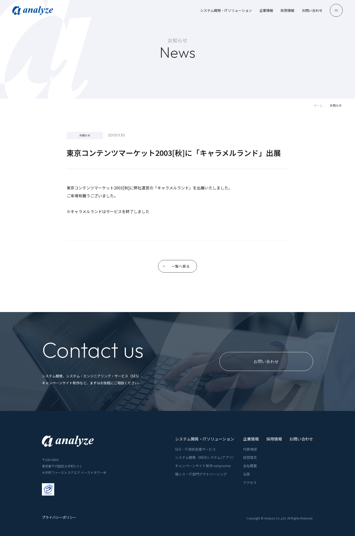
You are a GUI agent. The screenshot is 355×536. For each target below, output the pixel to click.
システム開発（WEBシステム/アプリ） (205, 457)
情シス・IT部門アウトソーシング (201, 474)
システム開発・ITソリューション (226, 10)
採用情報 (287, 10)
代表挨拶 (250, 449)
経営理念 (250, 457)
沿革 (246, 474)
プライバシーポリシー (59, 517)
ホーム (318, 105)
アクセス (250, 482)
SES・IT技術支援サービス (195, 449)
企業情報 (266, 10)
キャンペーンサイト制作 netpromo (203, 465)
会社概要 (250, 465)
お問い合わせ (312, 10)
